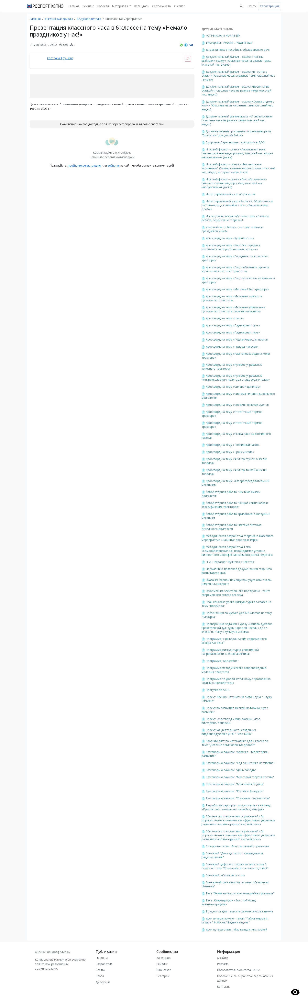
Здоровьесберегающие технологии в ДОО (235, 142)
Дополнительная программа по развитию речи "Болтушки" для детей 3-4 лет (236, 133)
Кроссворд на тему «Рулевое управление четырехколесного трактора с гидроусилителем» (236, 377)
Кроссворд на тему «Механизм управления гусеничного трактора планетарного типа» (233, 309)
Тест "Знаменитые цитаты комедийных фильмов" (240, 893)
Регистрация (270, 6)
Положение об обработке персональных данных (245, 978)
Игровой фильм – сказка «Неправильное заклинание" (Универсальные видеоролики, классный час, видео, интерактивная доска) (238, 168)
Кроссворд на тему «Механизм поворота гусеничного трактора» (232, 298)
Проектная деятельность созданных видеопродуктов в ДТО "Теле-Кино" (229, 732)
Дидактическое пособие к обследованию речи (238, 49)
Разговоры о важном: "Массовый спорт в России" (240, 777)
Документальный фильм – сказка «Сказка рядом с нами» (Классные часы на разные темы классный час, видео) (238, 105)
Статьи (100, 970)
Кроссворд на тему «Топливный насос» (233, 445)
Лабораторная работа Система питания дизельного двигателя (231, 527)
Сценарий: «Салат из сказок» (225, 875)
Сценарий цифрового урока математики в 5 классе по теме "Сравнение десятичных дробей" (235, 866)
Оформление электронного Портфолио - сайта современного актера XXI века (236, 593)
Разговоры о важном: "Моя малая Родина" (235, 784)
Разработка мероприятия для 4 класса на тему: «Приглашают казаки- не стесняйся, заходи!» (236, 807)
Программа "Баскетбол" (222, 661)
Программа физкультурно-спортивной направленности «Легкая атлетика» (230, 652)
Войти (252, 6)
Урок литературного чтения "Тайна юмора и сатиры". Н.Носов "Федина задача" (235, 920)
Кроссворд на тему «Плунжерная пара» (233, 325)
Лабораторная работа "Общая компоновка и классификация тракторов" (235, 505)
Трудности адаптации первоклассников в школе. (240, 911)
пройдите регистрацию (84, 165)
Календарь (141, 6)
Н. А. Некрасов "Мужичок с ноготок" (230, 562)
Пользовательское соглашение (238, 970)
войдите (114, 165)
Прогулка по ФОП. (218, 690)
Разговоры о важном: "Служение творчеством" (238, 798)
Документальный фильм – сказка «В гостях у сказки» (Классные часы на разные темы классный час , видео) (238, 75)
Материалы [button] (120, 6)
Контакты (223, 986)
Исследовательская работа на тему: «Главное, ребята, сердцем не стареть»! (236, 218)
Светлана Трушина (60, 58)
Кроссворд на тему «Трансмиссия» (230, 452)
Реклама (222, 964)
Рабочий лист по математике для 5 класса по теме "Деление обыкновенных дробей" (235, 743)
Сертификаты (161, 6)
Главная (73, 6)
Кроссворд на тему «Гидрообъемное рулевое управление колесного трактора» (235, 269)
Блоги (100, 976)
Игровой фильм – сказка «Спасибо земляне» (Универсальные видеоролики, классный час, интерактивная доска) (234, 183)
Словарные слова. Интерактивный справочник (237, 846)
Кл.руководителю (89, 19)
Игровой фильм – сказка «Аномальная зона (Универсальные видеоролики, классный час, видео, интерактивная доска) (238, 153)
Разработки (104, 964)
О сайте (179, 6)
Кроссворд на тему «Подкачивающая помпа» (237, 339)
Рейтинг (88, 6)
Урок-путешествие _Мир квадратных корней (236, 929)
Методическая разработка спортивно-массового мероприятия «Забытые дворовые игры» (238, 538)
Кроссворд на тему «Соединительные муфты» (237, 405)
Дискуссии (103, 982)
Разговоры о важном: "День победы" (231, 770)
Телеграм (163, 976)
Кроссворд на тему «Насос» (225, 318)
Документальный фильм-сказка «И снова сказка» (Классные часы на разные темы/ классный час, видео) (237, 120)
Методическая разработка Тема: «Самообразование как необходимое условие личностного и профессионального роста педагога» (238, 551)
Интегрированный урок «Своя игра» (231, 194)
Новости (103, 6)
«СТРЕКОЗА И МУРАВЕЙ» (223, 35)
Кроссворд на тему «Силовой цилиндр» (233, 386)
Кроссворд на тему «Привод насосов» (232, 346)
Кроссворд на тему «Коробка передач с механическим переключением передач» (231, 247)
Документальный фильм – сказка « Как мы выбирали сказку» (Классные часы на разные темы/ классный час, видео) (236, 60)
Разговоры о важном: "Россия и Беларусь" (235, 791)
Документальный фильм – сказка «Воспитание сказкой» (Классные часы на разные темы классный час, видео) (236, 90)
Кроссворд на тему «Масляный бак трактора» (237, 289)
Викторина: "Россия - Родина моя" (229, 42)
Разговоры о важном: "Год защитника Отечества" (240, 763)
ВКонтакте (163, 970)
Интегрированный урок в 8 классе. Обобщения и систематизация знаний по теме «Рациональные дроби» (237, 205)
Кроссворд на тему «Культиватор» (230, 238)
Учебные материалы (59, 19)
